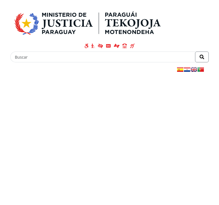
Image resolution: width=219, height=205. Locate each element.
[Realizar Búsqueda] (202, 57)
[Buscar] (102, 57)
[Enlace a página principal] (89, 22)
